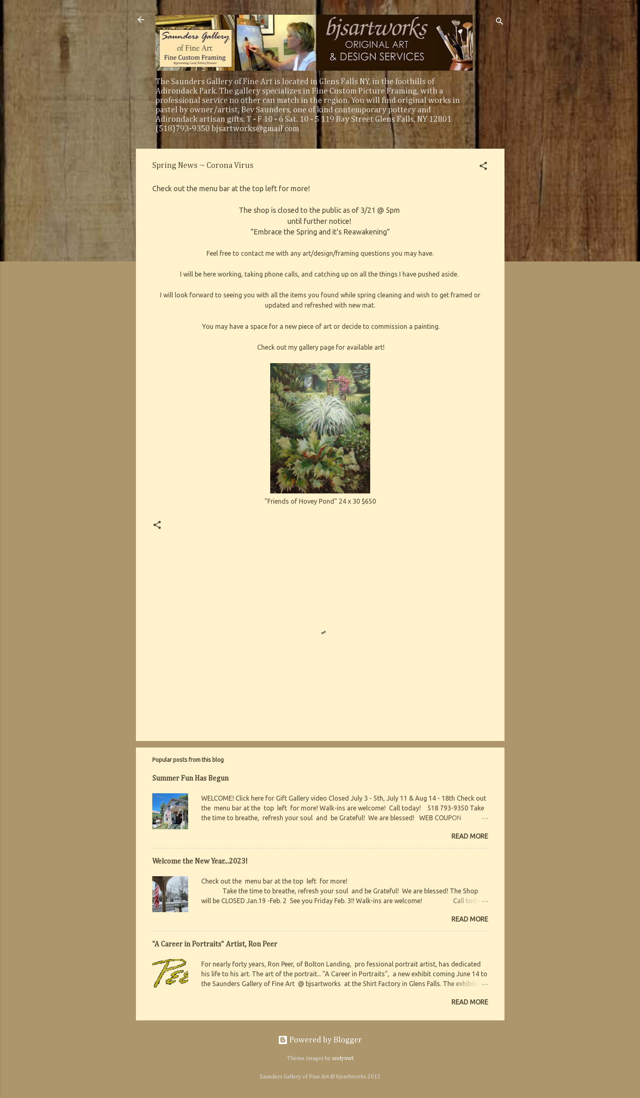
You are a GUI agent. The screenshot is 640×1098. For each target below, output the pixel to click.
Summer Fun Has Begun (190, 778)
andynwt (342, 1058)
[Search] (499, 22)
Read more (469, 836)
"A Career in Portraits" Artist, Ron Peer (214, 944)
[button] (483, 167)
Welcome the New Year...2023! (200, 861)
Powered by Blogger (320, 1040)
